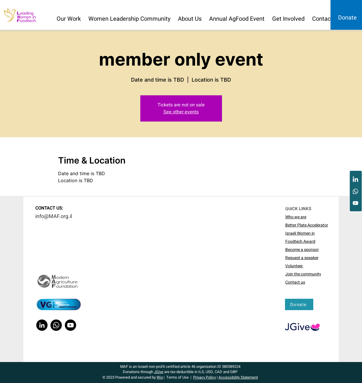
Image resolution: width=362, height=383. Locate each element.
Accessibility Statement (238, 377)
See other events (181, 111)
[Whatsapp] (355, 191)
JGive (158, 372)
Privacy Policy (204, 377)
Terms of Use (177, 377)
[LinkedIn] (355, 179)
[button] (69, 16)
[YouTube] (355, 203)
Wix (160, 377)
